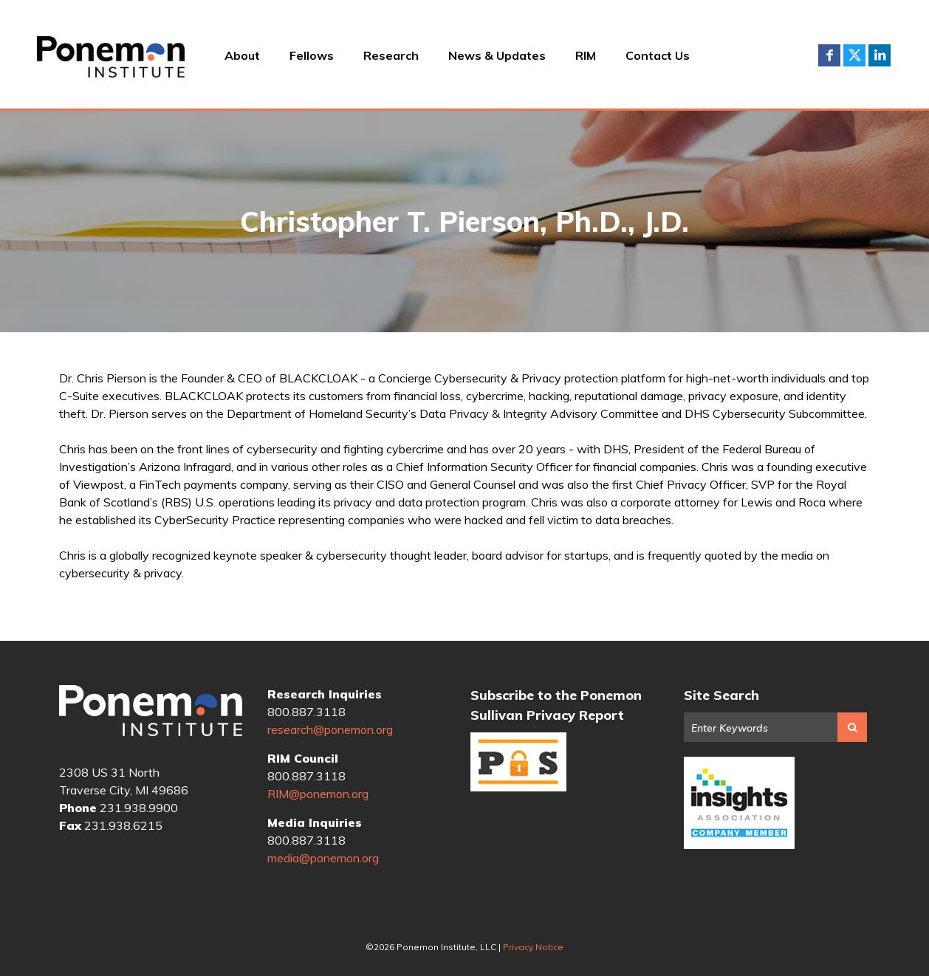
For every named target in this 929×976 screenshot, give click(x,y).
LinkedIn (879, 55)
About (242, 55)
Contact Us (657, 55)
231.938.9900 (139, 807)
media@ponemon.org (323, 857)
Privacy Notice (533, 946)
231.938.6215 (123, 825)
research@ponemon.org (330, 729)
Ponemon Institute (150, 713)
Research (391, 55)
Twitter (854, 55)
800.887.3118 (306, 711)
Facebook (829, 55)
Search (852, 727)
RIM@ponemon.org (317, 793)
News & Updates (497, 55)
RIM (585, 55)
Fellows (311, 55)
